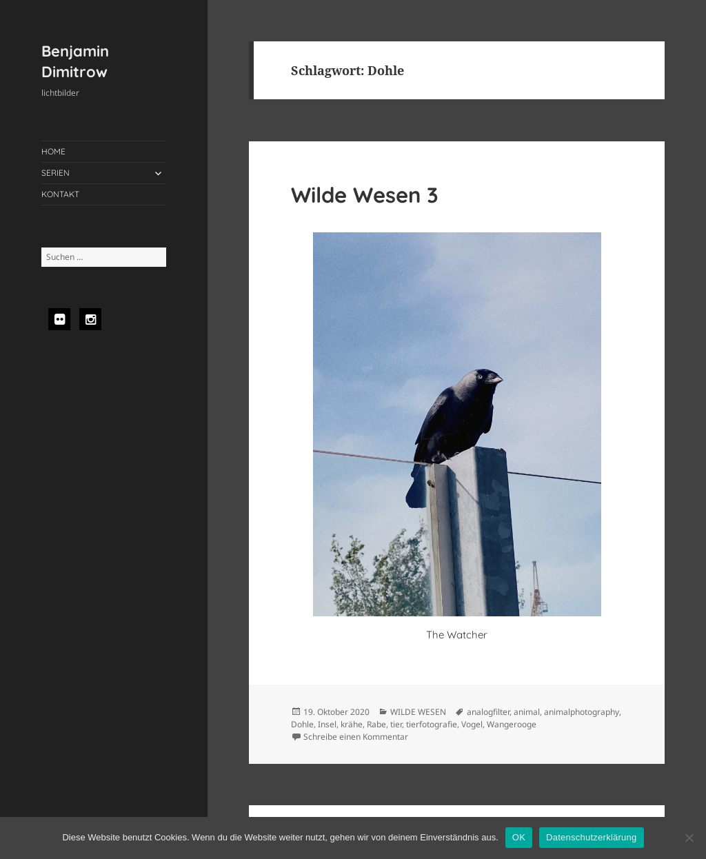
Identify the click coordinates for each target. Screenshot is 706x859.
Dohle (302, 724)
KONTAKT (60, 194)
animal (527, 712)
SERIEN (55, 173)
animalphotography (581, 712)
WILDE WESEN (418, 712)
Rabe (376, 724)
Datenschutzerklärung (591, 837)
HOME (53, 151)
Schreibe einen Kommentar (355, 736)
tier (396, 724)
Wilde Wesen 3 (364, 194)
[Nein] (689, 838)
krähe (352, 724)
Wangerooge (511, 724)
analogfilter (488, 712)
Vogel (472, 724)
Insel (327, 724)
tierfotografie (431, 724)
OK (518, 837)
